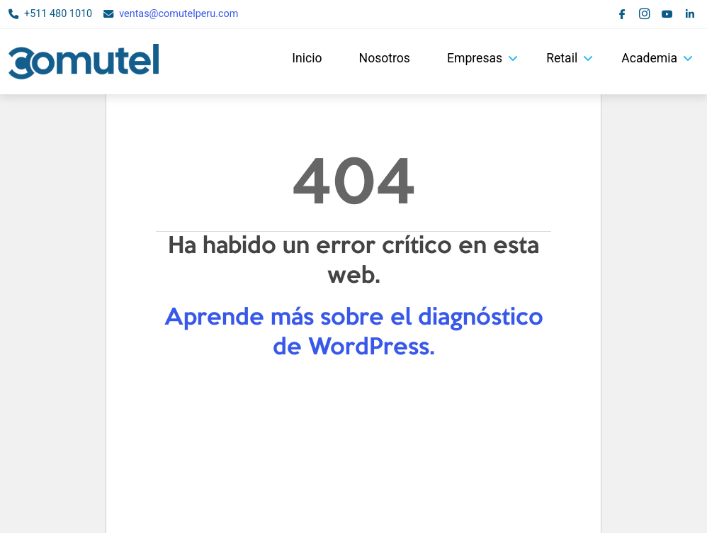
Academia (649, 58)
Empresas (474, 58)
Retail (561, 58)
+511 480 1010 (58, 14)
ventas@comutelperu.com (178, 14)
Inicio (307, 58)
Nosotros (384, 58)
